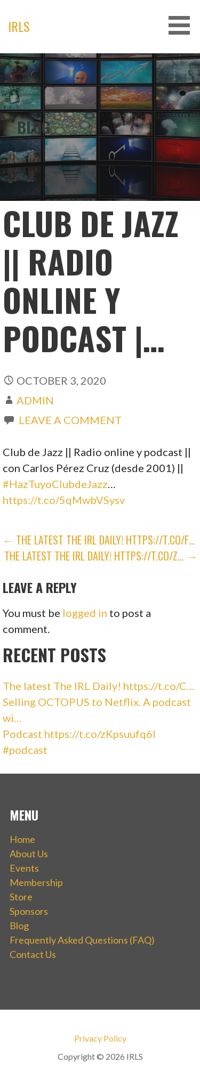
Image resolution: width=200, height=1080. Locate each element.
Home (22, 839)
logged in (84, 612)
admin (35, 400)
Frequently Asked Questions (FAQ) (82, 940)
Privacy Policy (100, 1038)
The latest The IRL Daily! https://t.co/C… (99, 685)
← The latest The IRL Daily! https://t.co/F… (99, 540)
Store (21, 897)
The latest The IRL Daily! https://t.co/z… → (100, 556)
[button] (183, 25)
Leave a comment (70, 419)
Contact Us (33, 954)
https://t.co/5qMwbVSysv (64, 499)
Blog (19, 925)
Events (24, 868)
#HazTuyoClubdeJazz (55, 483)
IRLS (19, 26)
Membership (36, 882)
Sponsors (29, 911)
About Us (29, 853)
